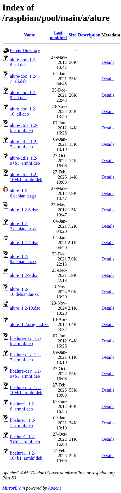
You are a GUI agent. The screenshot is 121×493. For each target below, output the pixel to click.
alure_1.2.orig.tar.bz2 (29, 324)
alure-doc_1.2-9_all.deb (23, 95)
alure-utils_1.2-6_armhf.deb (24, 128)
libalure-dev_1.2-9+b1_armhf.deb (25, 374)
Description (89, 34)
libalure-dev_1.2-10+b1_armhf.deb (26, 390)
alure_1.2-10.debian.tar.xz (24, 292)
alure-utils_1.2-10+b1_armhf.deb (26, 177)
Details (107, 62)
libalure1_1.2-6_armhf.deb (22, 406)
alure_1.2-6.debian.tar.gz (23, 193)
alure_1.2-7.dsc (24, 242)
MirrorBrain (13, 488)
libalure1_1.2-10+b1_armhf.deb (26, 456)
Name (29, 34)
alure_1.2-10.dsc (25, 308)
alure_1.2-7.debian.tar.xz (23, 226)
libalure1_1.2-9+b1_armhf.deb (25, 439)
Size (72, 34)
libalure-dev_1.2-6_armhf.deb (25, 341)
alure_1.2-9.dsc (24, 275)
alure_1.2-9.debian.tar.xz (23, 259)
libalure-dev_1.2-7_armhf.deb (25, 357)
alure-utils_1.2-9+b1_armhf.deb (25, 161)
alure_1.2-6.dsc (24, 209)
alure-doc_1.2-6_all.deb (23, 62)
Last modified (58, 35)
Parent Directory (25, 50)
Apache (55, 488)
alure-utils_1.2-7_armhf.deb (24, 144)
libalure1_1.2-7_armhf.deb (22, 423)
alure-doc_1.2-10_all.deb (23, 111)
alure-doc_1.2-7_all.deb (23, 79)
